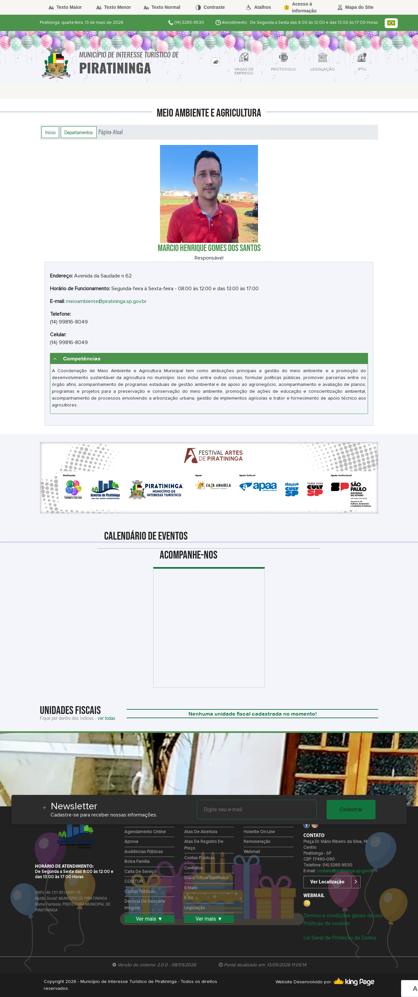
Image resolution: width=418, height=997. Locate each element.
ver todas (106, 718)
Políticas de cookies (326, 923)
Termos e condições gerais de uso (343, 915)
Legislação (194, 908)
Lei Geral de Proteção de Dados (339, 938)
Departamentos (78, 132)
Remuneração (257, 842)
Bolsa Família (137, 862)
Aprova (131, 842)
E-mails (191, 888)
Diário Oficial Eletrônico (206, 878)
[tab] (216, 62)
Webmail (252, 852)
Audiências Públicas (143, 852)
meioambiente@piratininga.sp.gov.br (106, 301)
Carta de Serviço (140, 872)
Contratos (193, 868)
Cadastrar (351, 809)
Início (50, 132)
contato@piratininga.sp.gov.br (345, 871)
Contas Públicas (139, 892)
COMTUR (133, 881)
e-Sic (189, 898)
